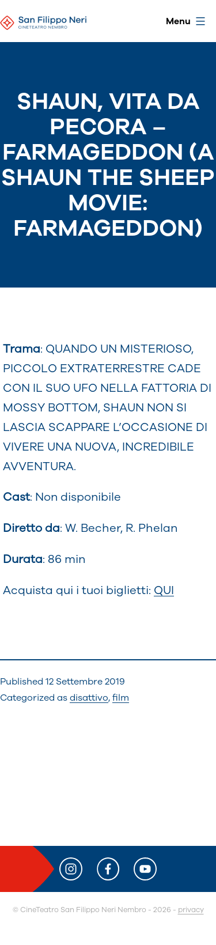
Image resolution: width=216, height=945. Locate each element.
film (120, 697)
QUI (164, 590)
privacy (191, 909)
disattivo (89, 697)
